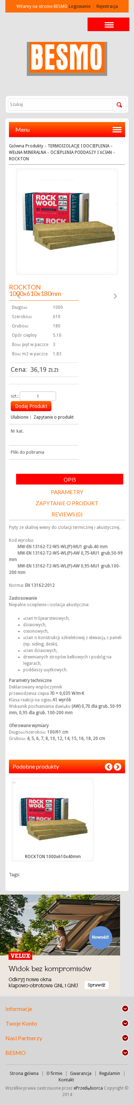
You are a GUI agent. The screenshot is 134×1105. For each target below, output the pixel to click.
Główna (16, 146)
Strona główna (24, 1073)
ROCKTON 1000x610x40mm (53, 856)
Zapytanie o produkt (54, 417)
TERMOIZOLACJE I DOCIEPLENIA (78, 146)
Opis (70, 479)
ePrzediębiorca (89, 1088)
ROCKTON (19, 158)
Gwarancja (80, 1073)
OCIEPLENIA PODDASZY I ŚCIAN (81, 152)
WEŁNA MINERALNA (27, 152)
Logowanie (79, 6)
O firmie (54, 1073)
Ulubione (19, 417)
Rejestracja (107, 6)
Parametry (67, 492)
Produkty (34, 146)
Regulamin (109, 1073)
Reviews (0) (67, 514)
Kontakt (66, 1079)
